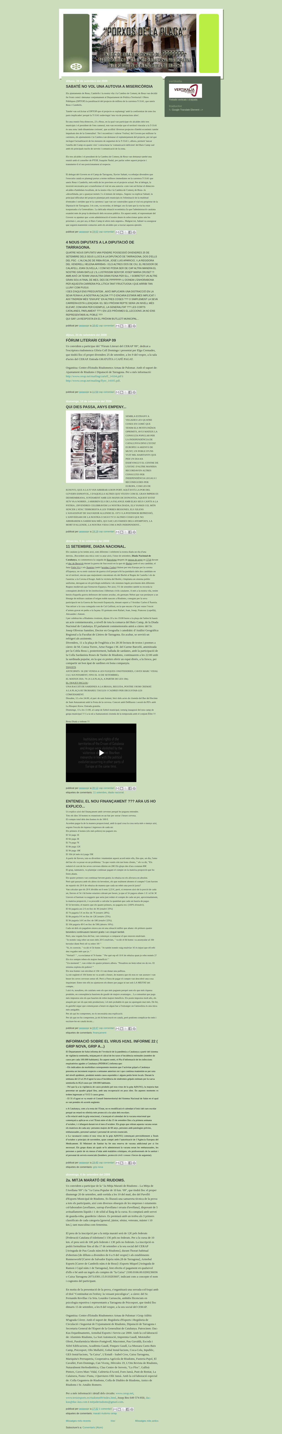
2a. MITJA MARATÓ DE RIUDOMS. (95, 1180)
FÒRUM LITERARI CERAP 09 (91, 340)
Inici (113, 1420)
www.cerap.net (124, 1393)
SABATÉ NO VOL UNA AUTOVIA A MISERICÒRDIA (109, 86)
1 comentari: (106, 1408)
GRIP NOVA (98, 1167)
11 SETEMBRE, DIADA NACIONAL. (96, 546)
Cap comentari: (107, 231)
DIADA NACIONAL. (116, 792)
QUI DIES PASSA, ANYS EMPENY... (96, 407)
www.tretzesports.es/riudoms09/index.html (91, 1397)
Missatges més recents (78, 1420)
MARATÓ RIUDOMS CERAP (105, 1413)
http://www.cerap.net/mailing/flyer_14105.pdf (93, 380)
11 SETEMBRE (99, 792)
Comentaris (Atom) (93, 1427)
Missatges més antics (146, 1420)
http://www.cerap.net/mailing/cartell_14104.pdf (94, 376)
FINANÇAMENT (99, 1032)
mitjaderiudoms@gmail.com (106, 1401)
